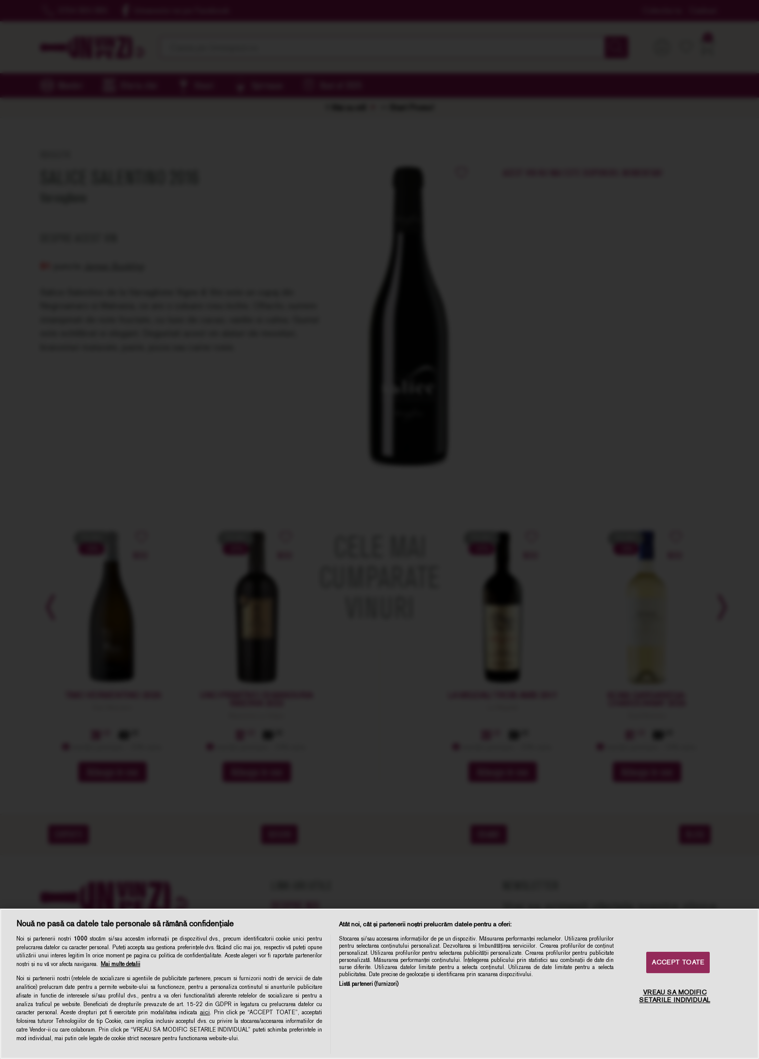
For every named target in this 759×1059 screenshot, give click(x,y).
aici (205, 1012)
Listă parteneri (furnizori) (369, 983)
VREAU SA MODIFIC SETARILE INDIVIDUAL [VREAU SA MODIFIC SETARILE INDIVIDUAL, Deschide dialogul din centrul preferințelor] (674, 996)
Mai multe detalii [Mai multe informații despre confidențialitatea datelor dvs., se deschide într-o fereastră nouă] (120, 964)
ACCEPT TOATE (678, 962)
